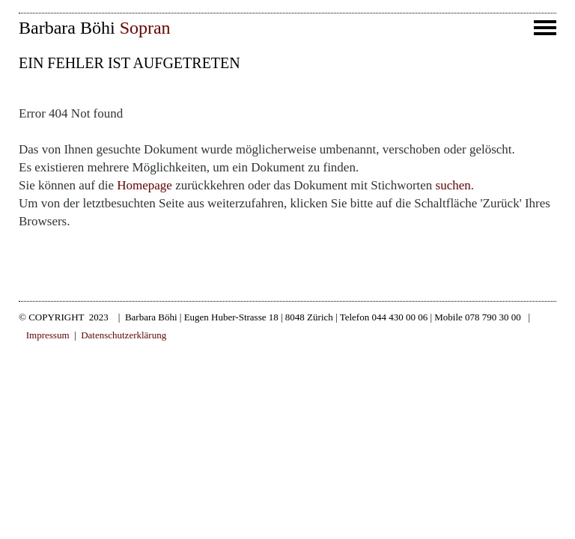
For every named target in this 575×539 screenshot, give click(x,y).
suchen (453, 185)
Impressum (48, 335)
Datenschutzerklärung (123, 335)
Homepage (144, 185)
